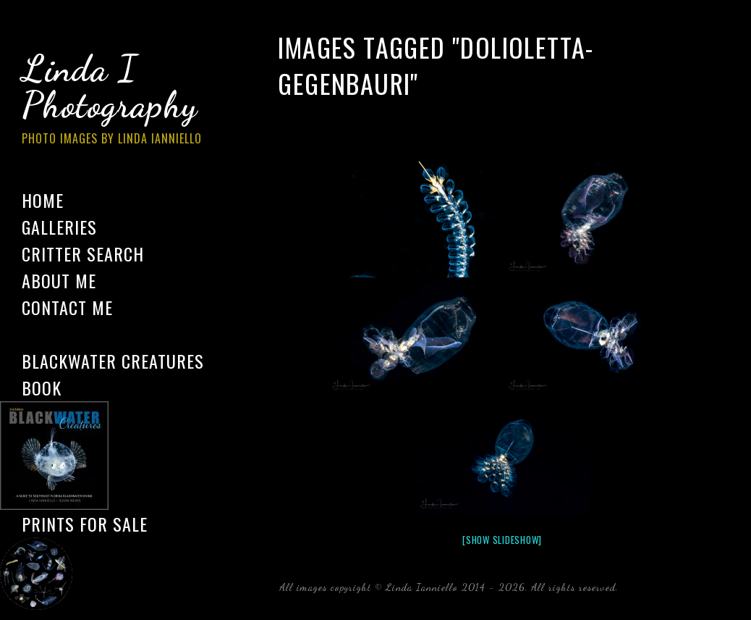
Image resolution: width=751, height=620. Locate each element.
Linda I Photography (123, 100)
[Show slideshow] (502, 539)
